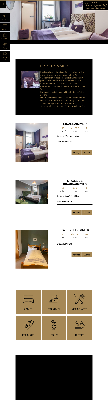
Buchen (87, 152)
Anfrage (76, 152)
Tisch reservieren (5, 57)
